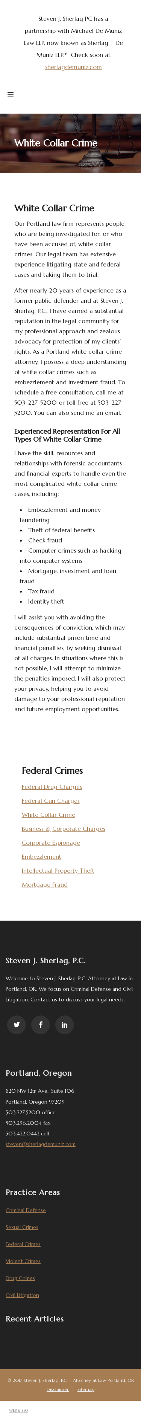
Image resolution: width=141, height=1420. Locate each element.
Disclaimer (58, 1389)
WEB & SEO (18, 1410)
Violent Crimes (23, 1261)
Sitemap (85, 1389)
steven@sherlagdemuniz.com (41, 1144)
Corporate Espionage (51, 842)
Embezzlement (41, 856)
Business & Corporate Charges (63, 828)
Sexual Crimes (22, 1227)
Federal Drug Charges (52, 786)
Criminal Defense (26, 1210)
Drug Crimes (20, 1278)
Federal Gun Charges (51, 800)
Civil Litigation (22, 1295)
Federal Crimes (23, 1244)
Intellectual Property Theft (58, 870)
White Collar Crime (48, 814)
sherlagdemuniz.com (73, 67)
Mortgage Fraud (45, 884)
